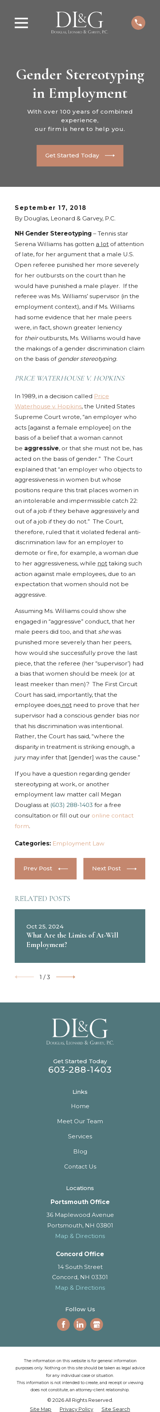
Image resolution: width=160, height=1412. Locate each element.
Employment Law (78, 843)
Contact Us (80, 1166)
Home (80, 1106)
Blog (80, 1151)
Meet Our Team (80, 1121)
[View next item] (65, 977)
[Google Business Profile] (96, 1324)
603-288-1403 (80, 1069)
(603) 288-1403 (71, 804)
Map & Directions (80, 1236)
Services (80, 1136)
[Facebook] (63, 1324)
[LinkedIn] (80, 1324)
